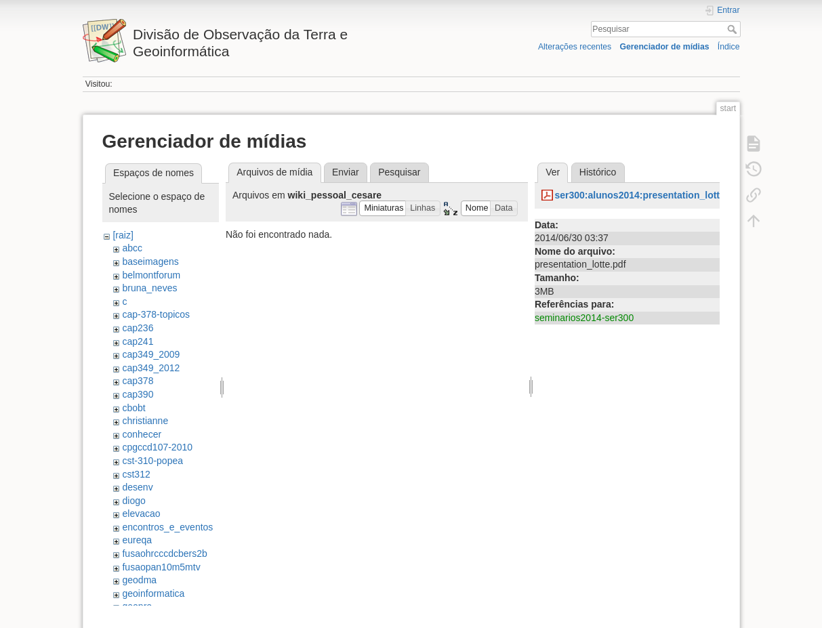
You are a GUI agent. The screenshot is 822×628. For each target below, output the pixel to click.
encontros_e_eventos (167, 527)
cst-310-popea (152, 460)
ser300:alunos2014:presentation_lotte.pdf (648, 195)
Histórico (597, 172)
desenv (137, 487)
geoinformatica (153, 593)
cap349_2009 (151, 354)
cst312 (136, 474)
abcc (132, 248)
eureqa (137, 540)
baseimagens (150, 261)
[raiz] (122, 235)
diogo (133, 500)
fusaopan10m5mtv (161, 567)
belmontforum (151, 275)
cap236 (137, 327)
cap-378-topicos (156, 314)
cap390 (137, 394)
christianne (145, 420)
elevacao (141, 513)
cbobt (133, 407)
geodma (139, 579)
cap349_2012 (151, 367)
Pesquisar (733, 29)
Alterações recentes (574, 46)
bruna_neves (149, 287)
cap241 (137, 341)
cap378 (137, 380)
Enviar (345, 172)
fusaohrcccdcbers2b (164, 553)
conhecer (141, 434)
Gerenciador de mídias (664, 46)
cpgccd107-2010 (157, 447)
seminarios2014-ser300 (584, 317)
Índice (729, 46)
